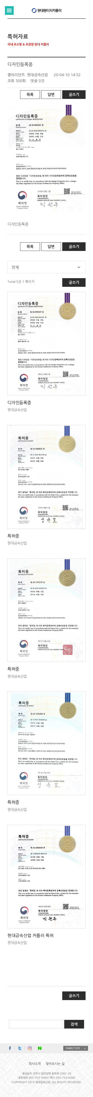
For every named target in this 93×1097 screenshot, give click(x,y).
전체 (15, 267)
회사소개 (35, 1063)
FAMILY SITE (73, 1048)
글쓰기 (74, 94)
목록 (30, 94)
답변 (51, 94)
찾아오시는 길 (55, 1063)
